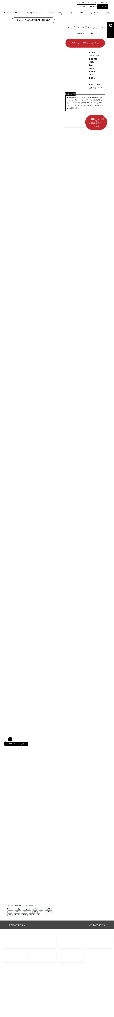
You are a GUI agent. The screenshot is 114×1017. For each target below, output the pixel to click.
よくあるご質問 (42, 984)
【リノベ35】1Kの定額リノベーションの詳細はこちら (22, 906)
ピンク (11, 912)
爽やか (24, 915)
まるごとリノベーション (14, 981)
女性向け (48, 912)
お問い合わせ (63, 981)
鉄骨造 (32, 915)
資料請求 (82, 7)
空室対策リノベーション (81, 987)
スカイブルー (36, 909)
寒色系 (17, 915)
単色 (35, 912)
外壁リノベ (9, 987)
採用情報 (97, 984)
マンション (27, 912)
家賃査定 (62, 987)
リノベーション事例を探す (46, 981)
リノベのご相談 (102, 7)
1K (13, 909)
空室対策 (76, 984)
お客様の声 (40, 987)
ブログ (75, 981)
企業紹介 (97, 981)
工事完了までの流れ (43, 990)
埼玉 (41, 912)
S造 (19, 909)
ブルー (18, 912)
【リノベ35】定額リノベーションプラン (19, 984)
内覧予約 (91, 7)
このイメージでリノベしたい (85, 43)
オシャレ (25, 909)
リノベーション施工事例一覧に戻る (33, 20)
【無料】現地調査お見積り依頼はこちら (96, 122)
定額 (10, 915)
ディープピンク (47, 909)
